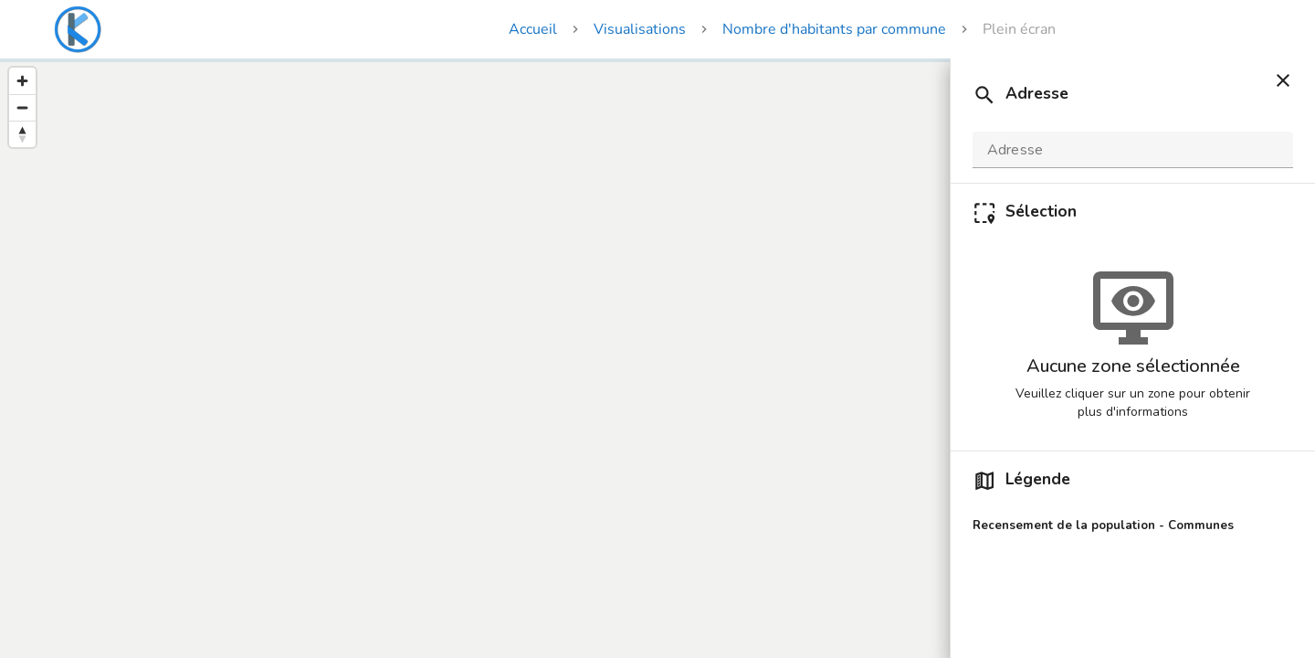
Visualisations (640, 29)
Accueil (533, 29)
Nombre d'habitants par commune (834, 29)
